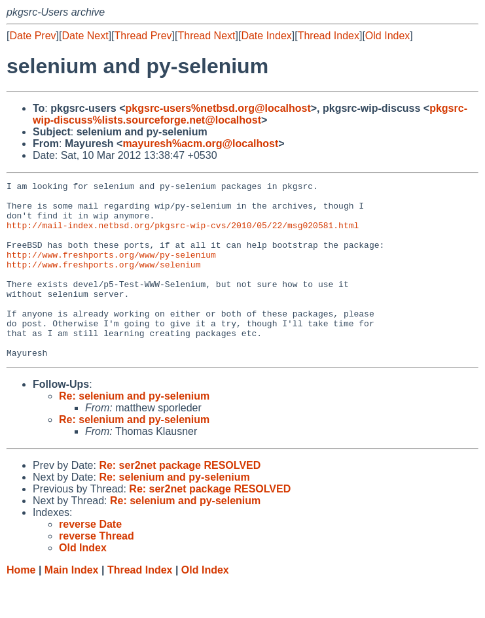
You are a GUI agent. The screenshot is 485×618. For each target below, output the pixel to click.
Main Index (72, 605)
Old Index (387, 35)
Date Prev (32, 35)
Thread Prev (143, 35)
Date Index (266, 35)
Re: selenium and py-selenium (134, 431)
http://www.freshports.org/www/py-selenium (111, 270)
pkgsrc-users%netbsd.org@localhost (218, 108)
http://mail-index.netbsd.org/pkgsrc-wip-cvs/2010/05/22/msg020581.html (183, 235)
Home (21, 605)
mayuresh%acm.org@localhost (200, 143)
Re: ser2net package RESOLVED (179, 500)
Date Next (85, 35)
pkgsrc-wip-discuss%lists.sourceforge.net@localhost (250, 114)
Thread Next (206, 35)
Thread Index (328, 35)
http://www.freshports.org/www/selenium (103, 282)
